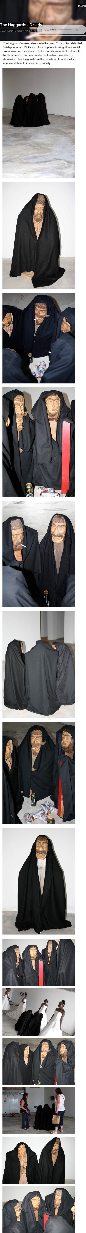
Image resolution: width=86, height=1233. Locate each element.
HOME (82, 5)
